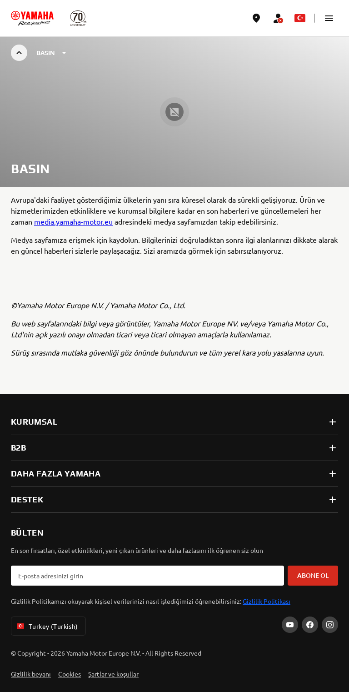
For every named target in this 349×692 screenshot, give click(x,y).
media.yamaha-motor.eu (73, 221)
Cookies (69, 674)
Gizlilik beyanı (31, 674)
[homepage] (32, 18)
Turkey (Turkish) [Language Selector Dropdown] (46, 626)
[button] (329, 18)
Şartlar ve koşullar (113, 674)
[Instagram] (330, 625)
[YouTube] (290, 625)
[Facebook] (310, 625)
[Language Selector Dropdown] (300, 18)
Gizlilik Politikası (266, 601)
